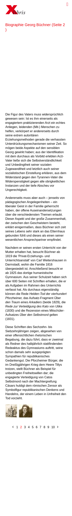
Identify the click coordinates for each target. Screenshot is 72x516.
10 (53, 427)
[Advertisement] (36, 71)
